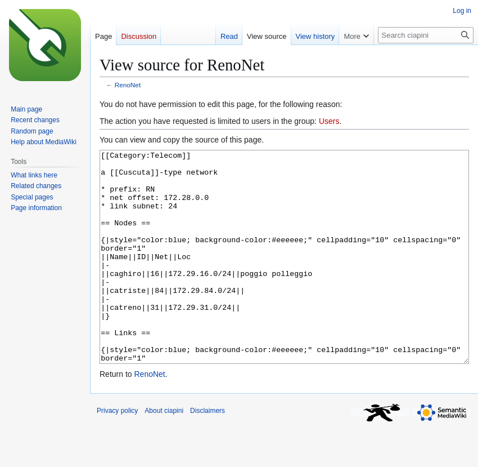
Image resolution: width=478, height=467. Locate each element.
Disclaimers (207, 453)
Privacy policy (117, 453)
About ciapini (164, 453)
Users (329, 121)
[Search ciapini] (426, 35)
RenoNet (128, 84)
